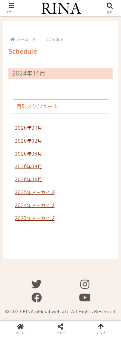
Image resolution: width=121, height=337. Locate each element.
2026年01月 (28, 128)
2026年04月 (28, 166)
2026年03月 (28, 154)
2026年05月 (28, 179)
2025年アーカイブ (35, 192)
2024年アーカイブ (35, 205)
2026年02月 (28, 141)
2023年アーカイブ (35, 218)
